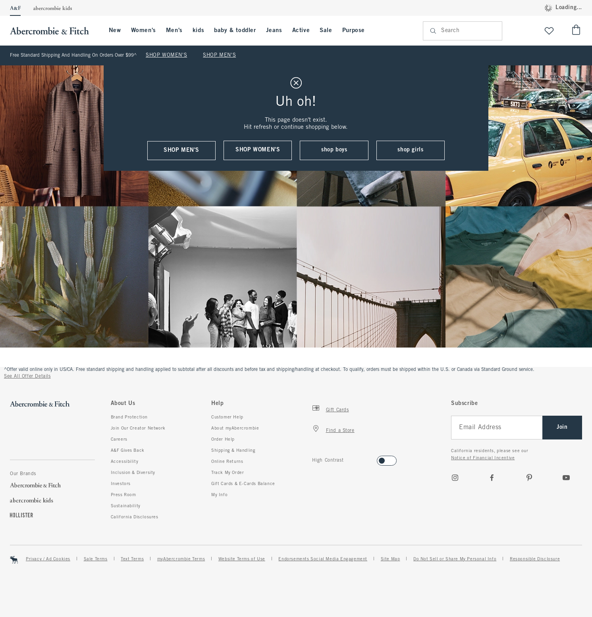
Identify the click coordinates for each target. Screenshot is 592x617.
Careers (119, 439)
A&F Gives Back (128, 451)
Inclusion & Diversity (133, 473)
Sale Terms (96, 559)
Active (301, 30)
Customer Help (227, 417)
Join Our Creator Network (138, 428)
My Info (219, 495)
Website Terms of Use (241, 559)
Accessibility (125, 462)
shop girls (410, 150)
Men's (174, 30)
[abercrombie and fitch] (53, 31)
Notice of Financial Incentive (483, 458)
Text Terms (132, 559)
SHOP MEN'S (219, 55)
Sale (326, 30)
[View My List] (549, 31)
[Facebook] (492, 477)
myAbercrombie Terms (181, 559)
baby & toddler (235, 30)
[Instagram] (455, 477)
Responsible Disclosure (535, 559)
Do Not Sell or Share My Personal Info (454, 559)
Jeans (274, 30)
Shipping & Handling (233, 451)
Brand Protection (129, 417)
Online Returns (227, 462)
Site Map (390, 559)
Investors (121, 484)
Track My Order (227, 473)
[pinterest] (529, 477)
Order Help (223, 439)
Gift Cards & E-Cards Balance (243, 484)
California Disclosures (134, 517)
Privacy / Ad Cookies (48, 559)
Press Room (123, 495)
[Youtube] (566, 477)
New (115, 30)
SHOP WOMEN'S (166, 55)
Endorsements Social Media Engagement (322, 559)
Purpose (353, 30)
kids (198, 30)
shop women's (257, 150)
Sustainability (126, 506)
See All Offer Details (27, 376)
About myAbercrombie (235, 428)
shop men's (181, 150)
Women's (143, 30)
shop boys (334, 150)
